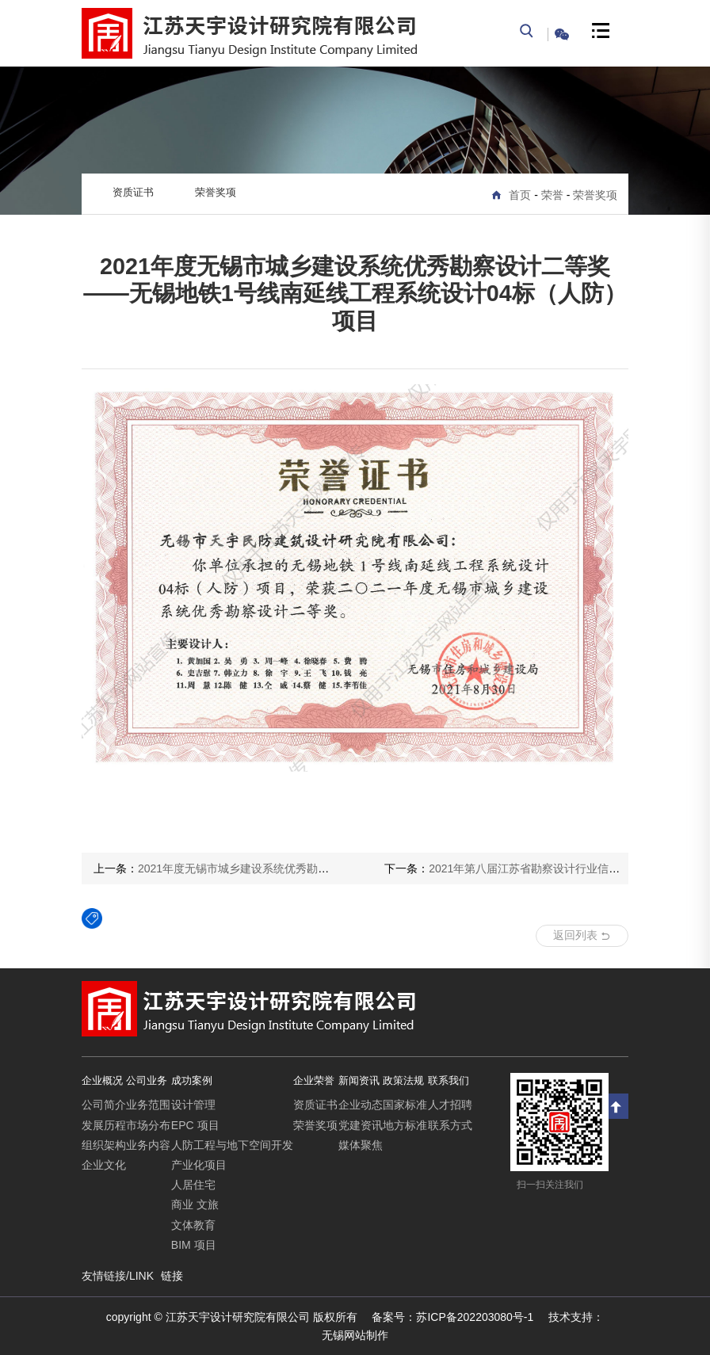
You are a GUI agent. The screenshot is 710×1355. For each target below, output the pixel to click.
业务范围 (148, 1104)
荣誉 (552, 195)
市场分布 (148, 1125)
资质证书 (133, 192)
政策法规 (403, 1080)
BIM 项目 (193, 1245)
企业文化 (104, 1164)
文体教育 (193, 1225)
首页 (520, 195)
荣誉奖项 (595, 195)
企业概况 (102, 1080)
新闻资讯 (359, 1080)
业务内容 (148, 1145)
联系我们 (448, 1080)
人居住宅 (193, 1184)
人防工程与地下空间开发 (232, 1145)
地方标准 (405, 1125)
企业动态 (360, 1104)
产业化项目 (199, 1164)
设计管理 (193, 1104)
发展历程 (104, 1125)
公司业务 (146, 1080)
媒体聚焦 (360, 1145)
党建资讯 (360, 1125)
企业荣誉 (313, 1080)
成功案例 (191, 1080)
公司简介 (104, 1104)
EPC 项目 (195, 1125)
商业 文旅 (195, 1204)
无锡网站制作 (355, 1335)
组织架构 (104, 1145)
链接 (172, 1275)
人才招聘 (450, 1104)
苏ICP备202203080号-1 (452, 1317)
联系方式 (450, 1125)
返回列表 (582, 935)
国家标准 (405, 1104)
